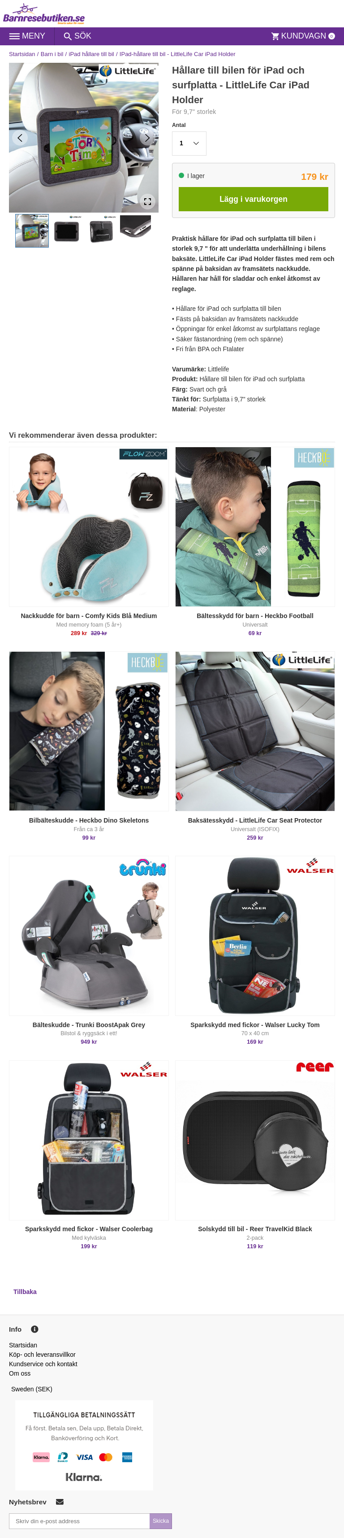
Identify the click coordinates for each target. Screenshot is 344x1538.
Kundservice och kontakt (43, 1364)
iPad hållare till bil (91, 54)
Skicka (161, 1521)
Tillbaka (25, 1291)
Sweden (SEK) (31, 1389)
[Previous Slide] (20, 138)
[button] (32, 231)
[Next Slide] (147, 138)
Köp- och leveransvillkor (42, 1354)
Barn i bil (52, 54)
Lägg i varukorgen (253, 199)
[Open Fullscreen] (147, 201)
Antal (179, 125)
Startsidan (22, 54)
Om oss (19, 1373)
